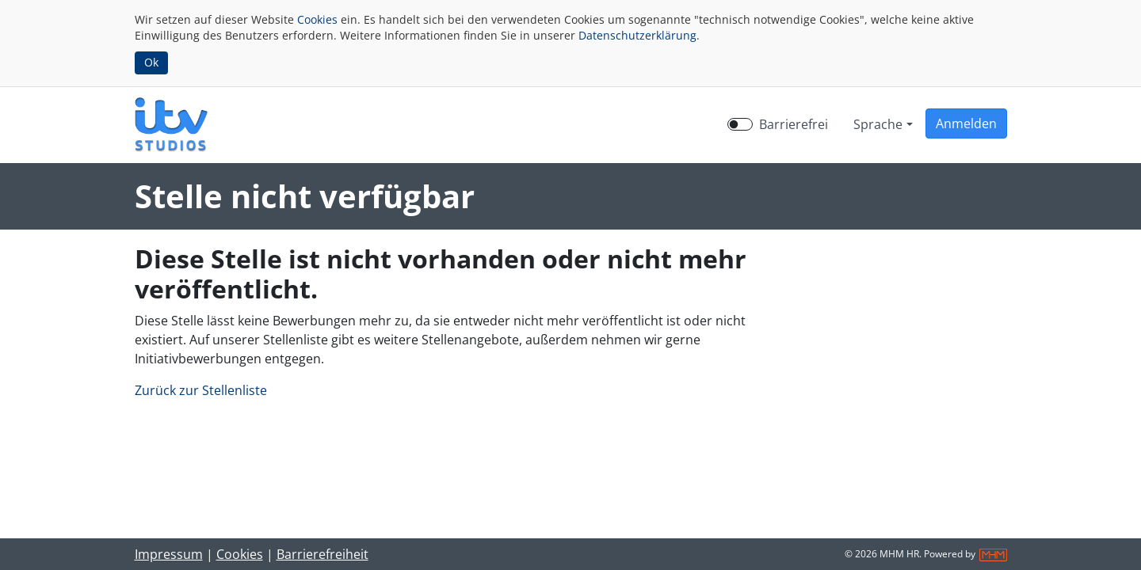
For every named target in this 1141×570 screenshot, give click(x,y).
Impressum (169, 554)
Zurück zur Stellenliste (201, 390)
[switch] (740, 124)
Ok (151, 62)
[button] (966, 123)
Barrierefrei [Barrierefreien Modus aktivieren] (793, 124)
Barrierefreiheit (322, 554)
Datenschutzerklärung (637, 35)
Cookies (317, 19)
